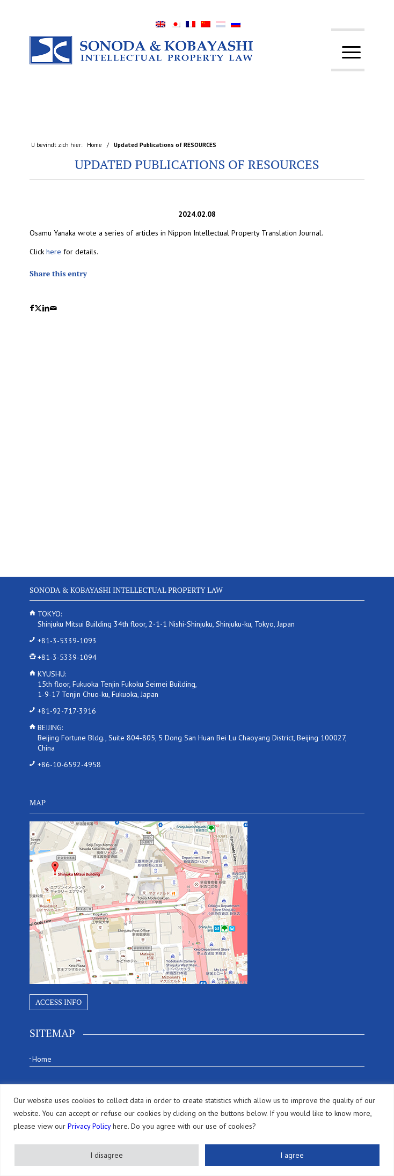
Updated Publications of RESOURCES (197, 164)
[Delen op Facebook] (32, 308)
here (53, 251)
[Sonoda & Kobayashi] (163, 49)
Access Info (58, 1002)
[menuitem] (346, 52)
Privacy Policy (89, 1126)
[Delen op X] (38, 308)
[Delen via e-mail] (53, 308)
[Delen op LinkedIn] (45, 308)
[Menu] (346, 52)
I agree (292, 1155)
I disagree (106, 1155)
